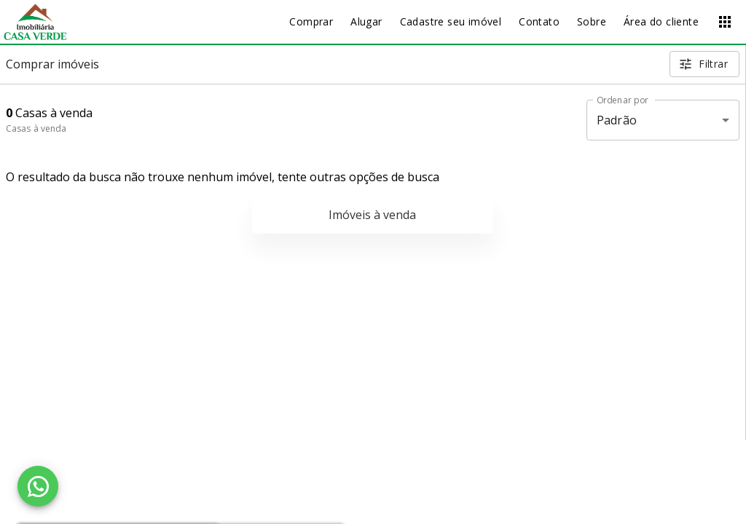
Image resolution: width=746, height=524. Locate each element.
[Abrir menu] (724, 21)
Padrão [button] (617, 120)
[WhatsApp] (37, 486)
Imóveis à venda (372, 215)
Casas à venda (36, 128)
